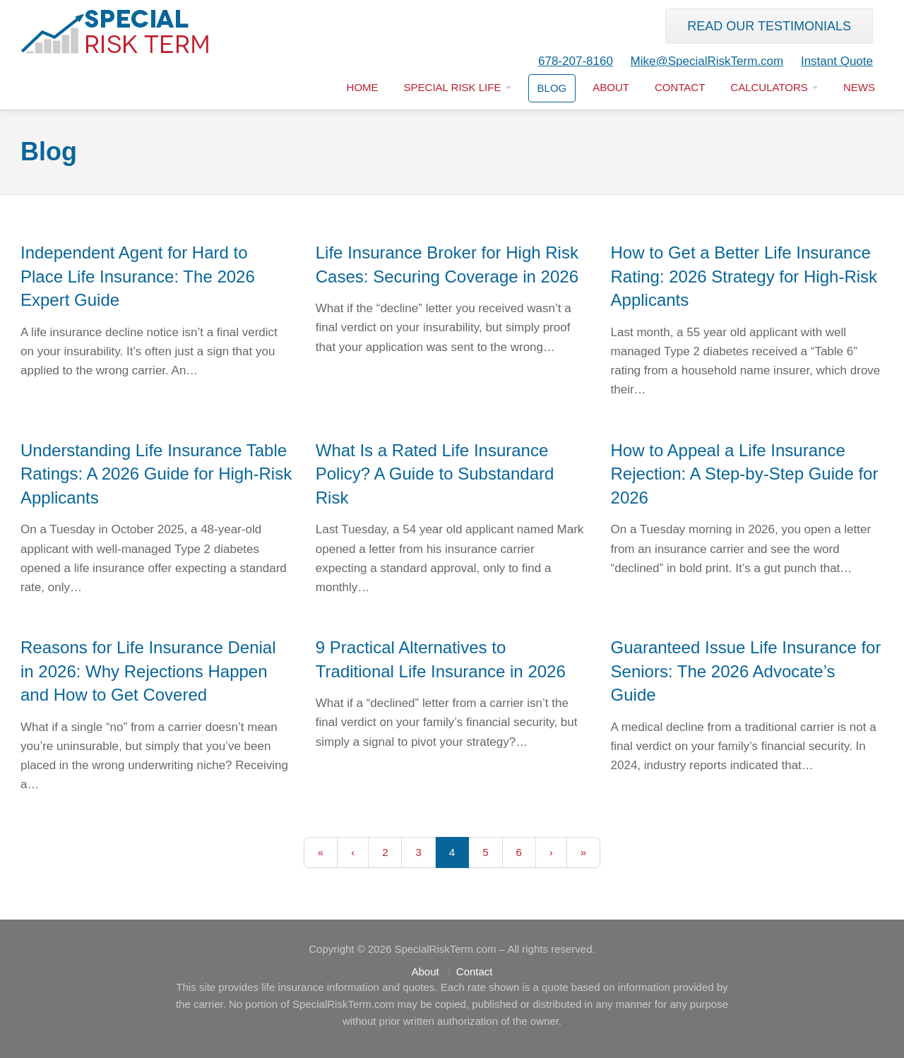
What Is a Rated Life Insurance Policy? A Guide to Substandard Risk (435, 474)
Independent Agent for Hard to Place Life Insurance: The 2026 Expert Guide (137, 276)
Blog (552, 88)
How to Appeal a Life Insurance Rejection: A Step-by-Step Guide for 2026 (745, 474)
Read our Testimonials (769, 26)
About (611, 87)
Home (363, 87)
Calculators (774, 87)
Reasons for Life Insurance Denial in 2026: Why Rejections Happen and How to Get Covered (148, 671)
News (859, 87)
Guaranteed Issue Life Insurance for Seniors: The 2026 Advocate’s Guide (746, 671)
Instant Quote (837, 61)
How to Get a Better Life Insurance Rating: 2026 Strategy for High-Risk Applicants (744, 276)
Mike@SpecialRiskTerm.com (707, 61)
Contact (680, 87)
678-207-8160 (575, 61)
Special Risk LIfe (457, 87)
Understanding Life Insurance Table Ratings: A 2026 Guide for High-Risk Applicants (156, 474)
